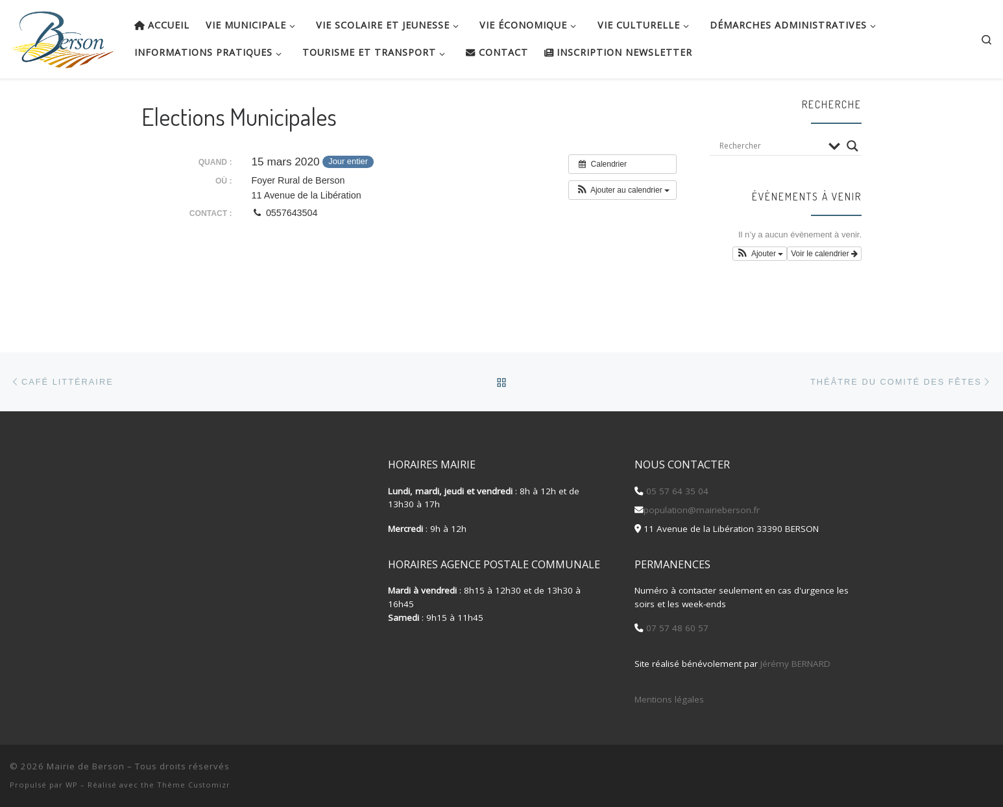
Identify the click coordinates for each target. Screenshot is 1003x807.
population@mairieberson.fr (702, 510)
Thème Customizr (193, 784)
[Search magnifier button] (852, 146)
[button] (622, 190)
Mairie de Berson (86, 766)
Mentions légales (669, 699)
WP (72, 784)
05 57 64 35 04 (676, 490)
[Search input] (770, 146)
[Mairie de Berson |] (62, 36)
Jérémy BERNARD (795, 663)
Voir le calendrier (824, 253)
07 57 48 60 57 (676, 628)
